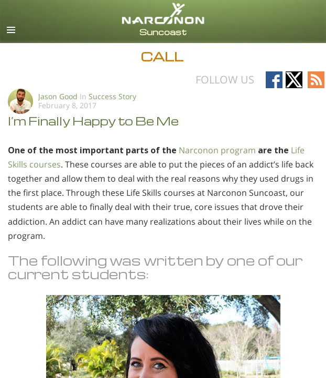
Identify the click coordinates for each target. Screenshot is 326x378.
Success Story (112, 96)
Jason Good (58, 96)
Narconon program (217, 150)
